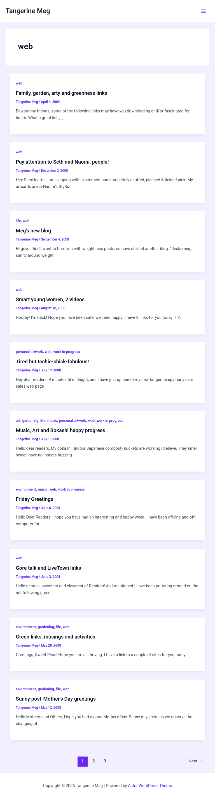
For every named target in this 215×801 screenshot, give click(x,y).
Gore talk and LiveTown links (48, 568)
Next (195, 761)
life (18, 221)
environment (26, 489)
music (52, 420)
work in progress (66, 352)
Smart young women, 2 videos (50, 299)
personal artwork (29, 352)
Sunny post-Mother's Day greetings (55, 699)
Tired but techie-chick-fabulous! (52, 361)
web (19, 83)
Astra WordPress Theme (150, 785)
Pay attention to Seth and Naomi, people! (62, 162)
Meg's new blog (33, 231)
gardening (30, 420)
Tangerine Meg (28, 11)
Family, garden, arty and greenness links (61, 93)
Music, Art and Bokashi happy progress (60, 430)
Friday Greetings (34, 499)
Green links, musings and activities (55, 637)
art (18, 420)
